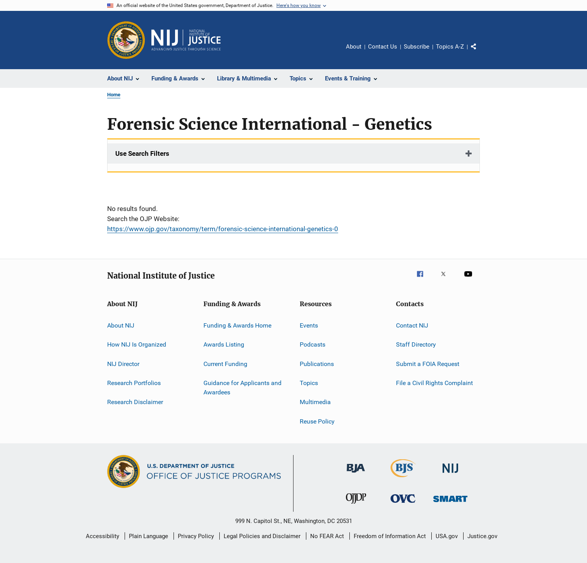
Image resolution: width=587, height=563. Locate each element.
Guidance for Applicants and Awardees (242, 387)
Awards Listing (223, 344)
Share (480, 52)
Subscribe (416, 46)
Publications (317, 364)
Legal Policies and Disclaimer (262, 536)
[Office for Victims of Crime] (403, 504)
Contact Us (382, 46)
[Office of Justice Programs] (126, 40)
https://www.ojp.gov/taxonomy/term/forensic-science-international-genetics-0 (222, 229)
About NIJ (120, 325)
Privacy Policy (196, 536)
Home (113, 95)
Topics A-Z (450, 46)
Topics (309, 383)
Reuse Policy (317, 421)
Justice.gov (482, 536)
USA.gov (447, 536)
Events (309, 325)
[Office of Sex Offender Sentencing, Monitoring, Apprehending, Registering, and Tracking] (450, 503)
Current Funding (225, 364)
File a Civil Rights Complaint (434, 383)
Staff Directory (416, 344)
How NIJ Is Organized (136, 344)
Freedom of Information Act (390, 536)
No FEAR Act (327, 536)
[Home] (186, 40)
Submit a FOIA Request (427, 364)
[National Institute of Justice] (450, 474)
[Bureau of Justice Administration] (356, 474)
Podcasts (312, 344)
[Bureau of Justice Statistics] (403, 478)
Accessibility (102, 536)
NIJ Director (123, 364)
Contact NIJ (412, 325)
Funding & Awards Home (237, 325)
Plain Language (148, 536)
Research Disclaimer (135, 402)
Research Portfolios (134, 383)
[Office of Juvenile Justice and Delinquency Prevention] (356, 505)
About (353, 46)
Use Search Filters (142, 153)
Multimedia (315, 402)
